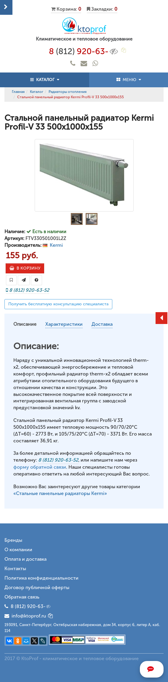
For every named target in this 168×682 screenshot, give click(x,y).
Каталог (36, 92)
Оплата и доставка (25, 559)
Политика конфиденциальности (41, 578)
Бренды (13, 540)
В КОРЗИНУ (24, 268)
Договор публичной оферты (36, 587)
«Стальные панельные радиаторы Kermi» (60, 493)
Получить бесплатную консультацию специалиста (58, 304)
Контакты (15, 568)
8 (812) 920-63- (31, 606)
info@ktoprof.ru (25, 616)
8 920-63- (84, 51)
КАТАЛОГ (44, 79)
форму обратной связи (39, 467)
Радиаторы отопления (68, 92)
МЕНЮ (128, 79)
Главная (18, 92)
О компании (18, 549)
